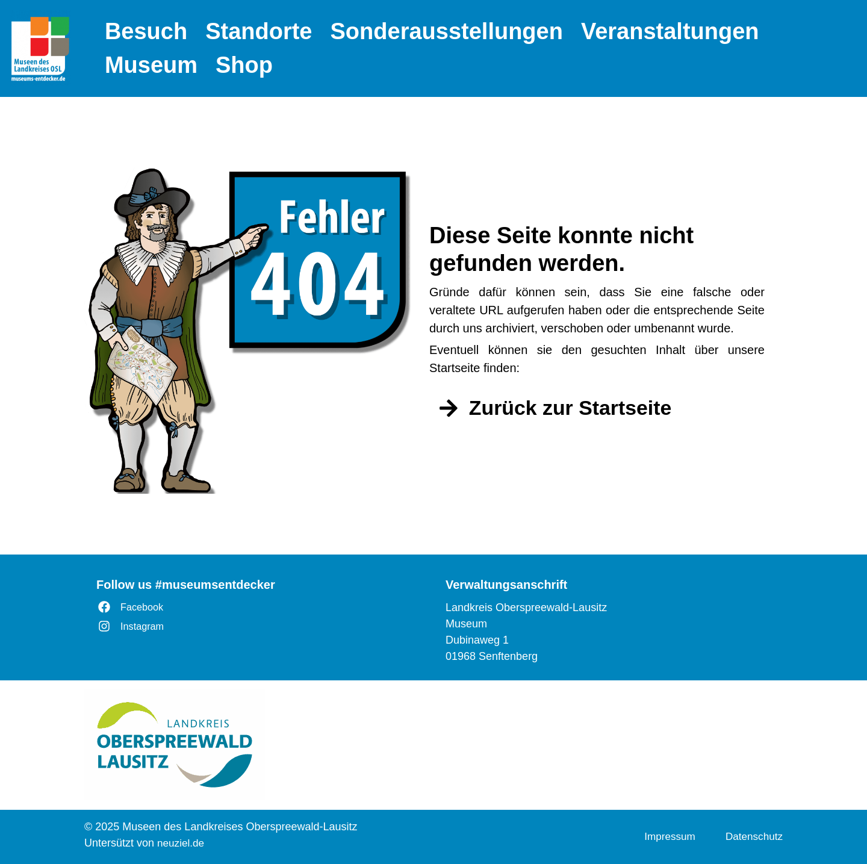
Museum (151, 65)
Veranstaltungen (670, 31)
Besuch (146, 31)
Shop (244, 65)
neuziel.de (182, 843)
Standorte (258, 31)
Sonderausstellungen (447, 31)
